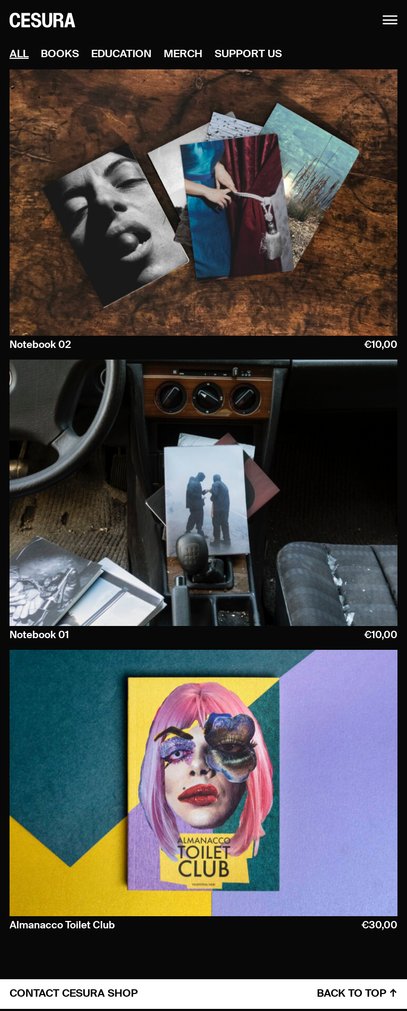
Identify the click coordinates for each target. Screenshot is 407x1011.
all (19, 54)
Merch (183, 54)
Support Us (248, 54)
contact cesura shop (74, 994)
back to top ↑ (357, 994)
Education (121, 54)
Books (60, 54)
